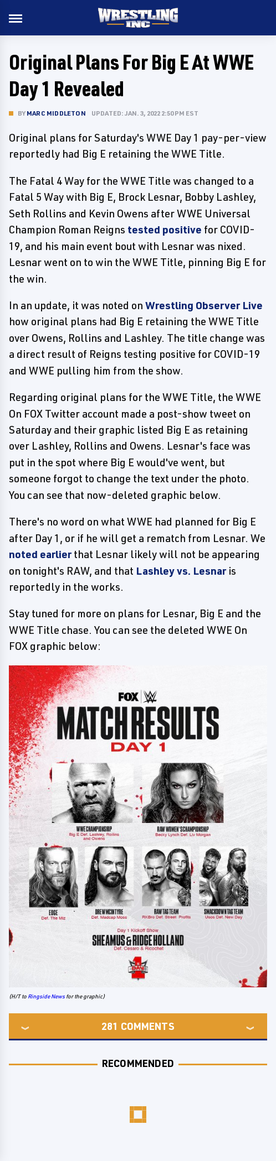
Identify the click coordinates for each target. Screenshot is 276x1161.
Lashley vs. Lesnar (181, 570)
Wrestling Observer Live (204, 305)
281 (109, 1026)
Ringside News (46, 996)
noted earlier (40, 554)
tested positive (164, 229)
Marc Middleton (56, 113)
